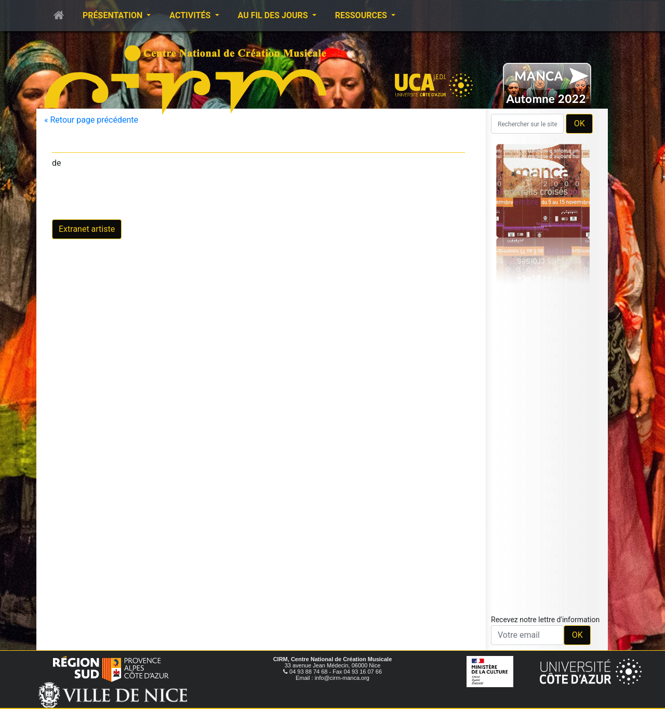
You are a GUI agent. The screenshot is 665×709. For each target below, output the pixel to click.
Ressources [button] (362, 15)
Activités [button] (190, 15)
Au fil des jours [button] (274, 15)
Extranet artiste (87, 229)
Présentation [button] (113, 15)
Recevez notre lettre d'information (545, 619)
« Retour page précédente (91, 120)
